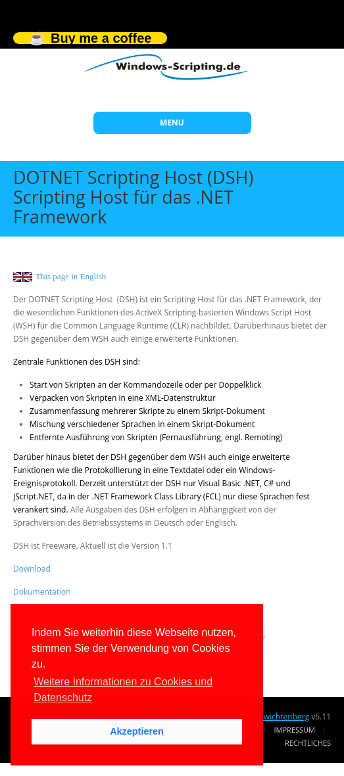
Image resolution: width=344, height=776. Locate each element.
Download (32, 568)
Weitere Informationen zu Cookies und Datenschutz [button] (123, 689)
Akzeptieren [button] (137, 731)
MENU (172, 122)
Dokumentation (42, 591)
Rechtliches (308, 743)
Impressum (294, 730)
